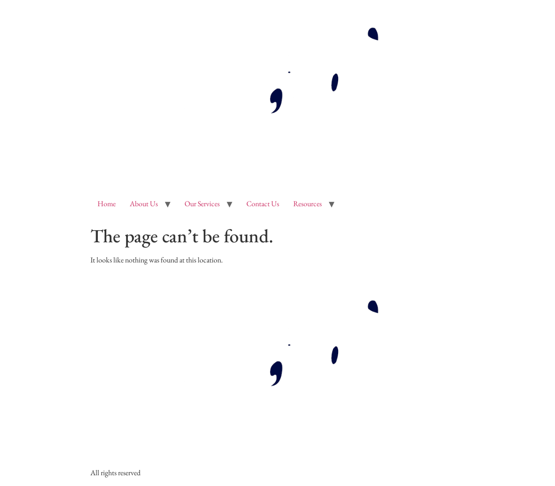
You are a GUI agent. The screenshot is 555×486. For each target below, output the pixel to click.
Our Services (202, 204)
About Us (144, 204)
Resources (307, 204)
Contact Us (262, 204)
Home (106, 204)
